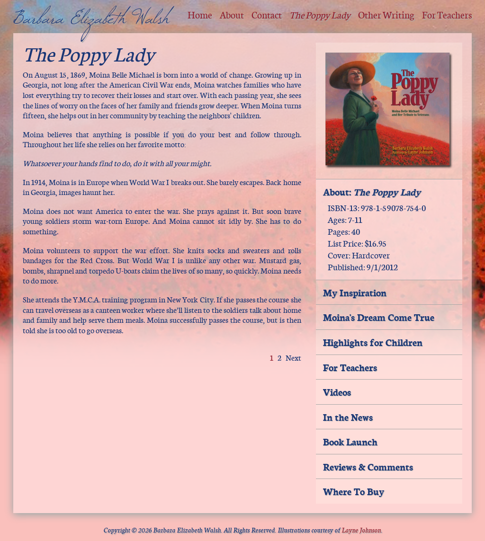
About (232, 14)
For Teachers (447, 14)
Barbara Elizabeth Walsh (91, 24)
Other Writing (386, 14)
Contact (266, 14)
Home (200, 14)
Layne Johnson (361, 529)
